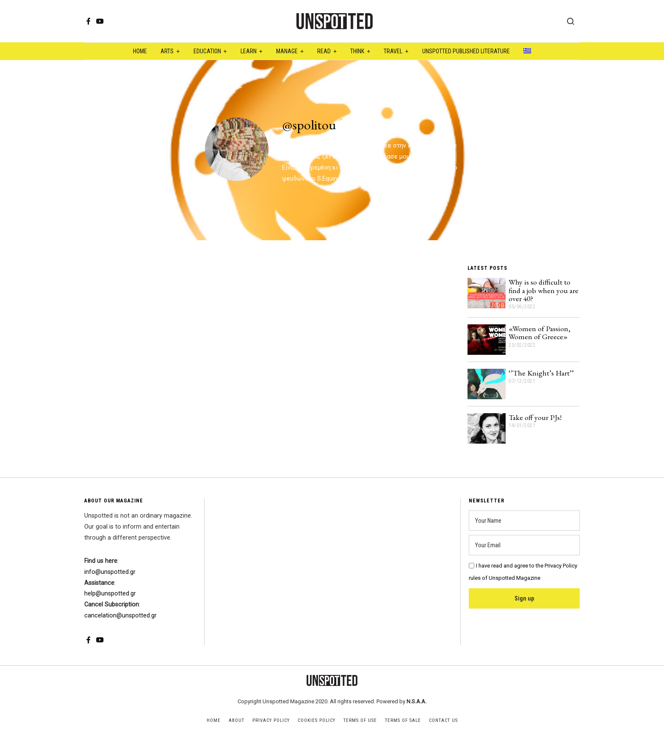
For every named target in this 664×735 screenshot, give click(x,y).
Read (324, 51)
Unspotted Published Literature (466, 51)
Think (357, 51)
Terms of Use (360, 720)
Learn (249, 51)
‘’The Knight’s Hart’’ (541, 373)
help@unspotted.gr (110, 593)
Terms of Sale (403, 720)
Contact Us (443, 720)
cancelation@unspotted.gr (120, 615)
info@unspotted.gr (110, 572)
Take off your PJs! (535, 417)
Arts (167, 51)
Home (140, 51)
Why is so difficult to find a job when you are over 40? (543, 290)
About (236, 720)
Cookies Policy (316, 720)
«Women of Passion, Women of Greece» (539, 332)
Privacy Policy (271, 720)
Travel (393, 51)
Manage (287, 51)
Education (207, 51)
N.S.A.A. (416, 701)
